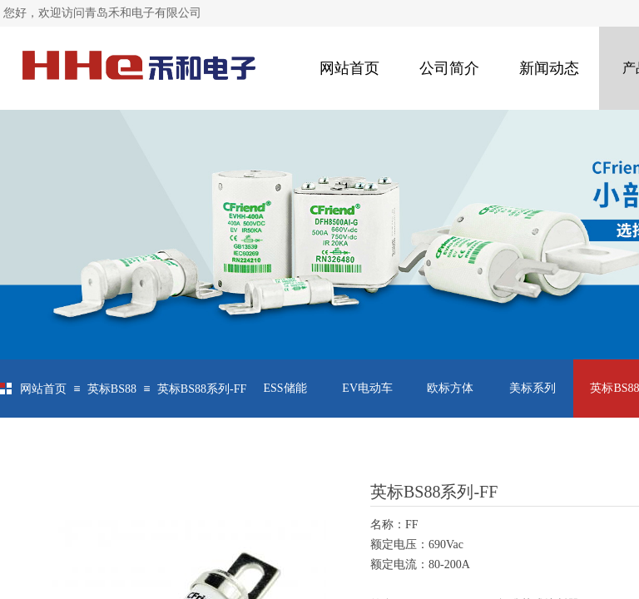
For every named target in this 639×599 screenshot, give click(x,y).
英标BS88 (111, 389)
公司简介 (449, 68)
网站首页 (349, 68)
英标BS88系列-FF (201, 389)
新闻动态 (549, 68)
